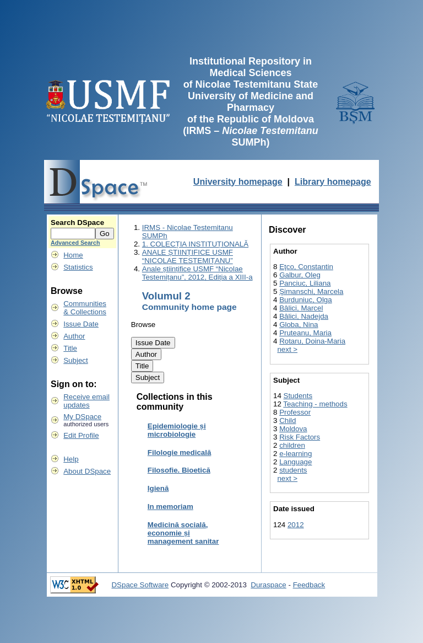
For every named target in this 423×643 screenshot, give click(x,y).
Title (70, 348)
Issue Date (81, 324)
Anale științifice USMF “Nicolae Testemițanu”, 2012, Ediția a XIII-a (197, 273)
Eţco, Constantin (306, 266)
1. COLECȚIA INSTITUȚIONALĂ (195, 244)
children (292, 445)
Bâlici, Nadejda (303, 316)
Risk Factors (299, 437)
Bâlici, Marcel (301, 308)
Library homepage (333, 181)
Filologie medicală (180, 452)
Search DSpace (77, 222)
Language (295, 462)
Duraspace (268, 585)
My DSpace (82, 416)
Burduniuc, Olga (305, 300)
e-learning (295, 453)
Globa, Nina (298, 324)
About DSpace (87, 471)
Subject (75, 360)
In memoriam (170, 506)
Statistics (78, 267)
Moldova (293, 429)
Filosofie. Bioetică (179, 470)
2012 (296, 525)
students (293, 470)
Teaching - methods (315, 404)
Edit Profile (81, 435)
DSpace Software (140, 585)
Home (73, 255)
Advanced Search (75, 242)
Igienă (158, 488)
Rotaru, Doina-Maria (312, 341)
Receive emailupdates (86, 401)
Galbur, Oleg (300, 275)
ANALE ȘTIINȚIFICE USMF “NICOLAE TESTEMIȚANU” (187, 256)
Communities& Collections (84, 307)
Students (298, 396)
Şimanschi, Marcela (311, 291)
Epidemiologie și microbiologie (177, 430)
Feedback (309, 585)
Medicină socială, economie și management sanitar (183, 533)
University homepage (238, 181)
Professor (295, 412)
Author (74, 336)
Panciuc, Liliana (304, 283)
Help (70, 459)
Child (287, 420)
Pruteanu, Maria (305, 333)
